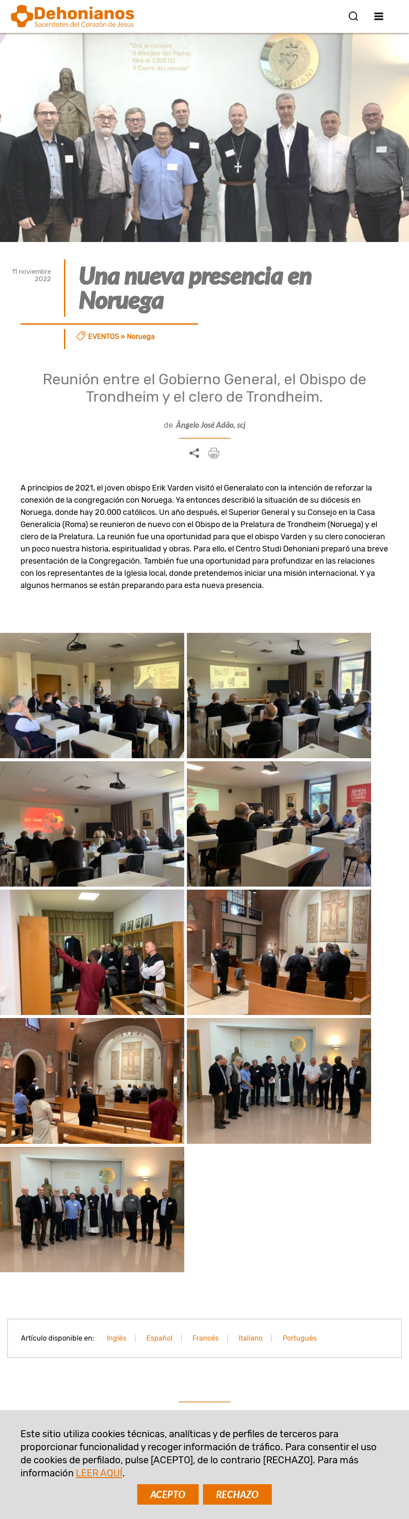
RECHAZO (237, 1494)
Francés (206, 911)
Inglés (116, 911)
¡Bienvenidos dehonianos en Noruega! (333, 1139)
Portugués (300, 911)
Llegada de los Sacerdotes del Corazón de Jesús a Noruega (204, 1146)
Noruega (141, 337)
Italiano (251, 911)
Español (159, 911)
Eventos (103, 337)
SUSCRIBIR (150, 1311)
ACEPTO (168, 1494)
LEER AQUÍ (99, 1473)
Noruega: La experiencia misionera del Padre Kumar (75, 1146)
